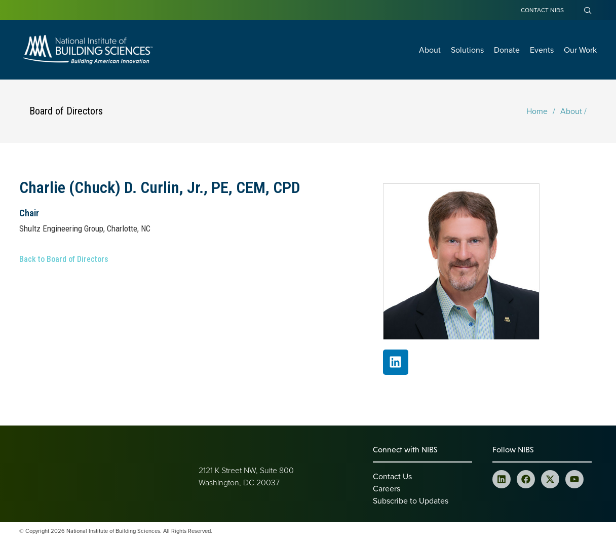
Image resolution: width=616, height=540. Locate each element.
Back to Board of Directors (63, 259)
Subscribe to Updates (410, 500)
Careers (386, 488)
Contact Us (392, 476)
